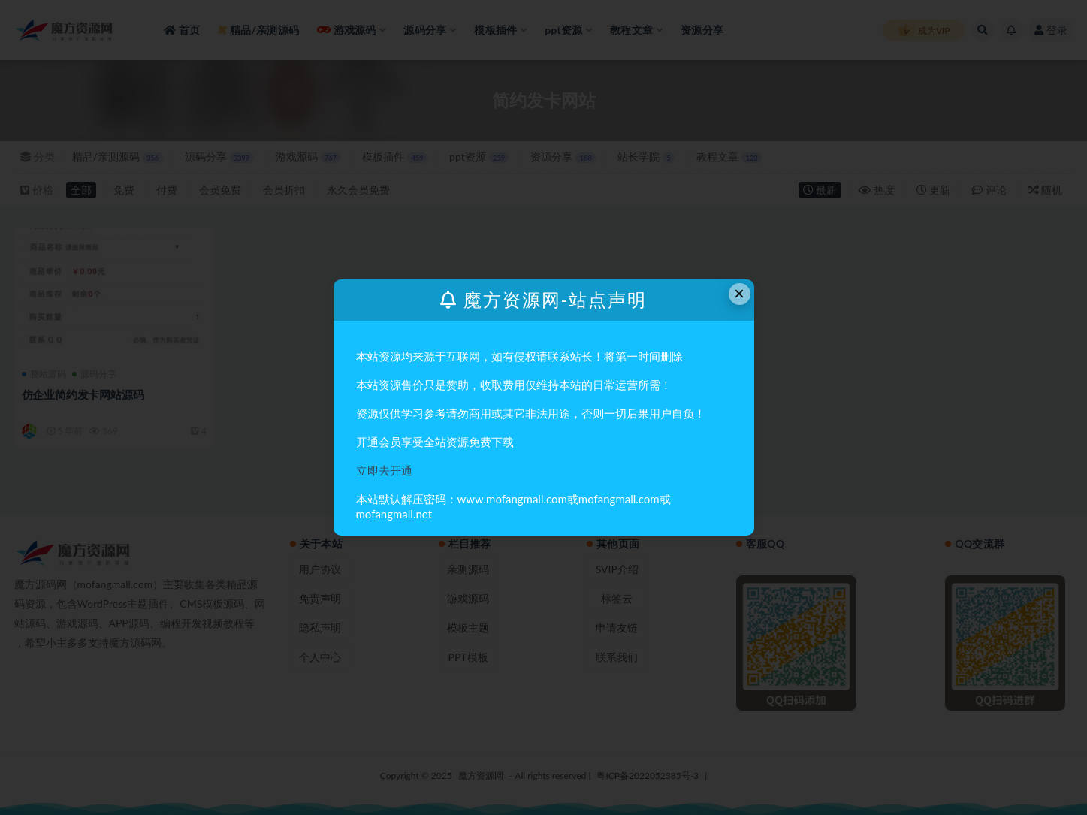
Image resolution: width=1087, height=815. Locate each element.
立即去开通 (384, 470)
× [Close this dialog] (739, 293)
